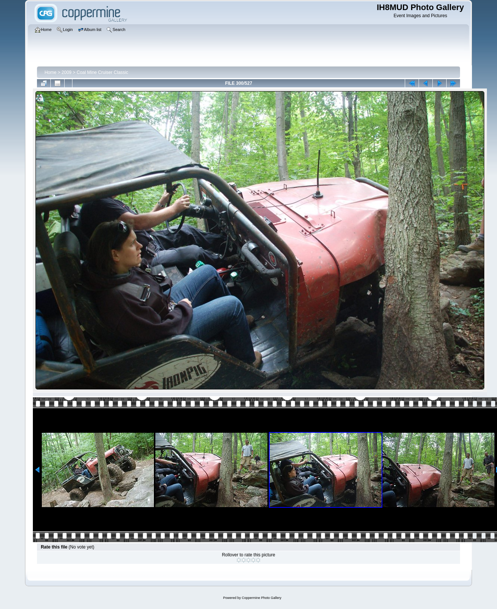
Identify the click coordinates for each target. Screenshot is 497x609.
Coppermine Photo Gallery (261, 598)
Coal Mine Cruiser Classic (102, 72)
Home (50, 72)
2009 (67, 72)
